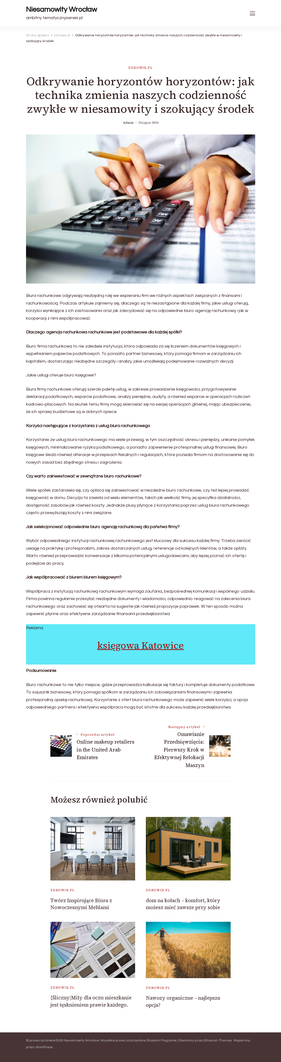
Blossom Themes (218, 1040)
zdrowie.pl (140, 68)
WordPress (44, 1047)
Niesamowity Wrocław (61, 9)
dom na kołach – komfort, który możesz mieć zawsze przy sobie (183, 904)
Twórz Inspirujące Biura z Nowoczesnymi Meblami (81, 904)
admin (128, 122)
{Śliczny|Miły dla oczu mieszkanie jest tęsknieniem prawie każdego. (91, 1001)
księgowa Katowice (140, 645)
